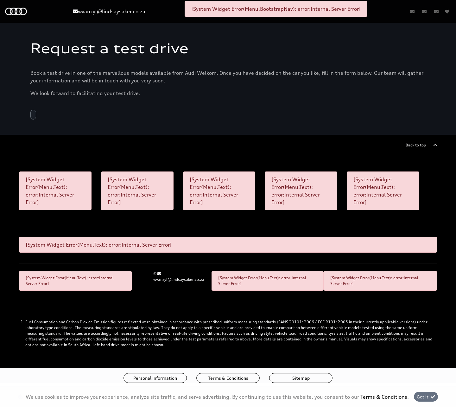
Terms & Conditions (228, 378)
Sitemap (301, 378)
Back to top (416, 145)
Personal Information (155, 378)
